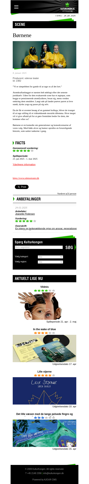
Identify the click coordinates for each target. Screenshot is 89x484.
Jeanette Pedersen (25, 214)
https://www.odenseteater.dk (26, 178)
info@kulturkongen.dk (53, 473)
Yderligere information (24, 164)
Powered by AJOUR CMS (44, 479)
